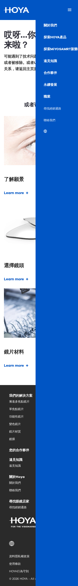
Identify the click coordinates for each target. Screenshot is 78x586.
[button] (39, 543)
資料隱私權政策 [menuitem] (19, 556)
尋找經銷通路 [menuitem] (18, 507)
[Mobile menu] (69, 10)
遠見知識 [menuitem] (15, 466)
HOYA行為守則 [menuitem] (19, 571)
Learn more (14, 193)
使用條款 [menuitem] (15, 564)
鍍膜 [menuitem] (12, 439)
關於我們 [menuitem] (15, 483)
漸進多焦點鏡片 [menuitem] (19, 402)
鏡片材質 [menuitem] (15, 432)
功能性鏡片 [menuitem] (16, 417)
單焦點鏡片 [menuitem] (16, 409)
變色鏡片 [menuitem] (15, 424)
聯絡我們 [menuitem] (15, 490)
